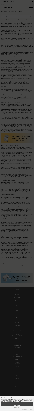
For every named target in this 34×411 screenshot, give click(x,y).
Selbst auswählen (17, 407)
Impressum (31, 409)
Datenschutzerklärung (25, 409)
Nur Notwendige (17, 405)
